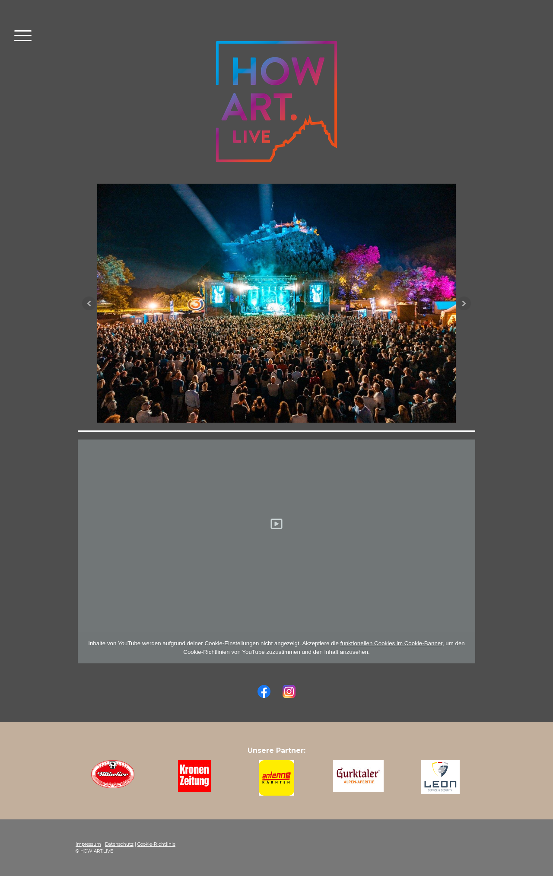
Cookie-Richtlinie (156, 844)
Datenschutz (119, 844)
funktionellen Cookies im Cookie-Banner (391, 643)
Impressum (88, 844)
